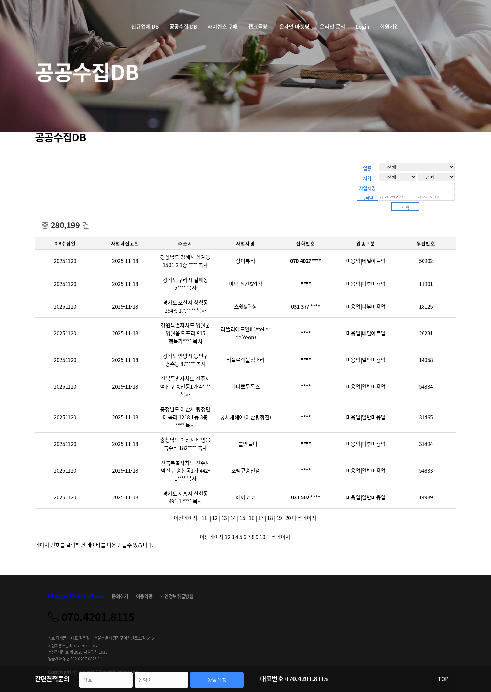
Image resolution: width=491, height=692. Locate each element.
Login (362, 26)
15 (242, 518)
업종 (367, 168)
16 (251, 518)
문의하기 (120, 596)
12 (215, 518)
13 (224, 518)
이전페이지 (187, 518)
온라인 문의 (332, 26)
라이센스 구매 (222, 26)
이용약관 (144, 596)
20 (288, 518)
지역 (367, 178)
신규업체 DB (145, 26)
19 (279, 518)
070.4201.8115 (306, 679)
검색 (405, 207)
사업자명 (367, 188)
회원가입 (389, 26)
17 (260, 518)
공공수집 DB (183, 26)
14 (233, 518)
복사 (203, 265)
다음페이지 (304, 518)
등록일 (367, 198)
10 (262, 537)
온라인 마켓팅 (294, 26)
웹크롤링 (258, 26)
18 (270, 518)
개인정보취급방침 (177, 596)
